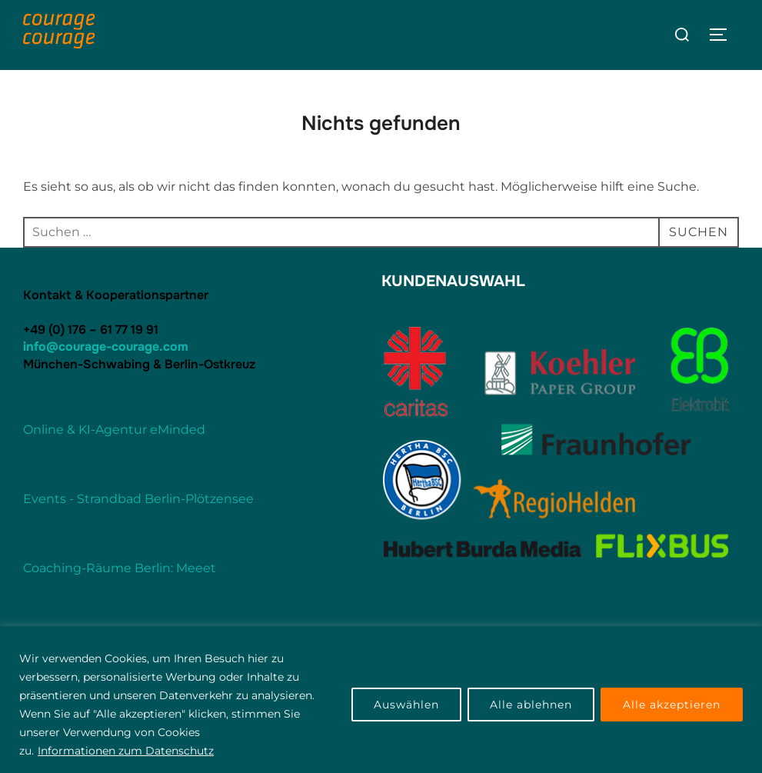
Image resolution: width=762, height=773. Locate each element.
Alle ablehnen (531, 704)
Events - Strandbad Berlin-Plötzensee (138, 498)
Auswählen (406, 704)
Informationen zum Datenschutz (126, 751)
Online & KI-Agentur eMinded (114, 429)
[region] (381, 699)
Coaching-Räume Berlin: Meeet (119, 568)
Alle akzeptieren (671, 704)
